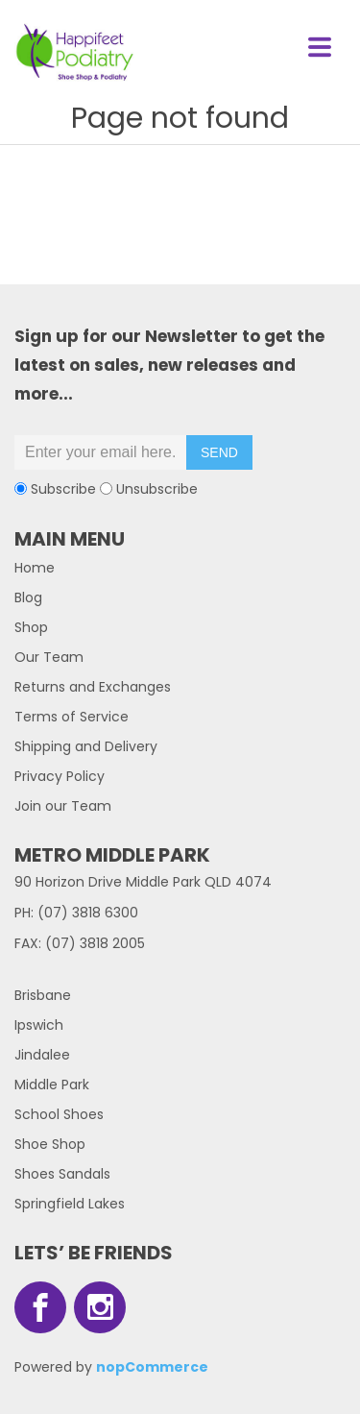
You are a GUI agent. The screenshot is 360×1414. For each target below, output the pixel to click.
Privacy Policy (59, 776)
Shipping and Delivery (85, 746)
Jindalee (42, 1054)
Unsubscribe (157, 489)
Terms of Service (71, 716)
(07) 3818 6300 (87, 912)
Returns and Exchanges (92, 686)
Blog (28, 597)
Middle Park (51, 1084)
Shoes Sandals (62, 1173)
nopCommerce (152, 1367)
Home (34, 567)
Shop (31, 627)
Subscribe (63, 489)
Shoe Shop (49, 1144)
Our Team (49, 657)
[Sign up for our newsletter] (100, 452)
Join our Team (62, 806)
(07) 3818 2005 (95, 943)
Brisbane (42, 995)
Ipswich (38, 1025)
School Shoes (59, 1114)
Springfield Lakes (69, 1203)
